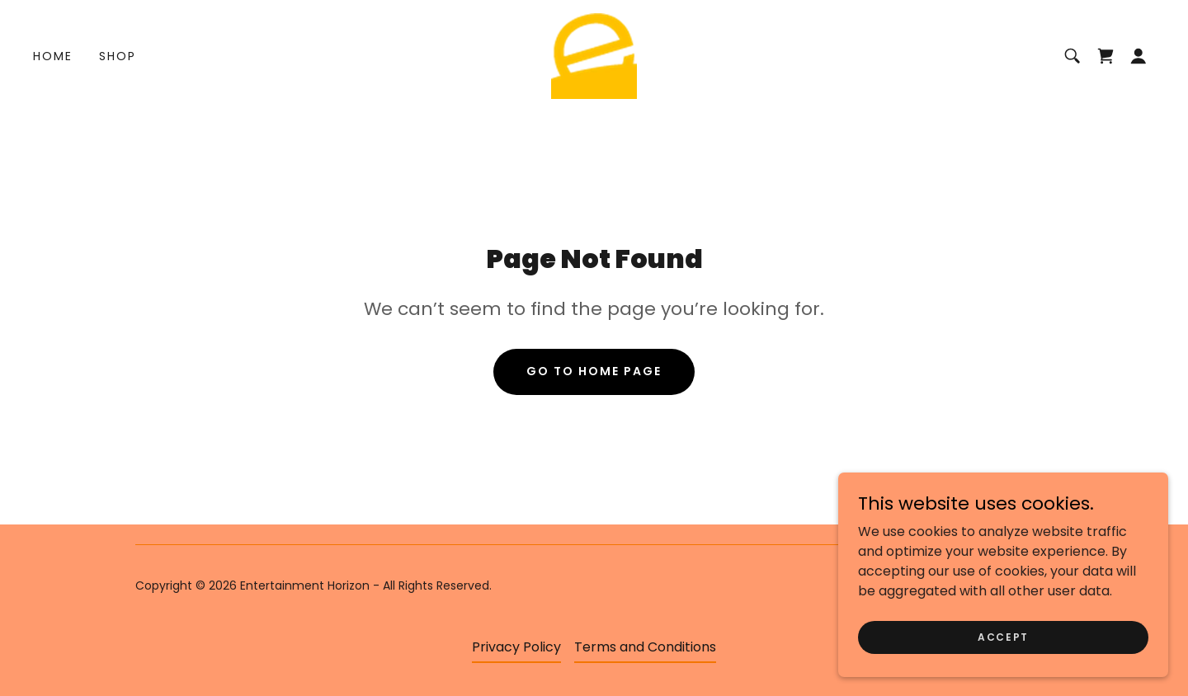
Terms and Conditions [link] (645, 646)
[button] (1138, 56)
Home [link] (53, 56)
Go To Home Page (594, 371)
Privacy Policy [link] (516, 646)
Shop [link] (117, 56)
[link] (594, 54)
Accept (1003, 670)
